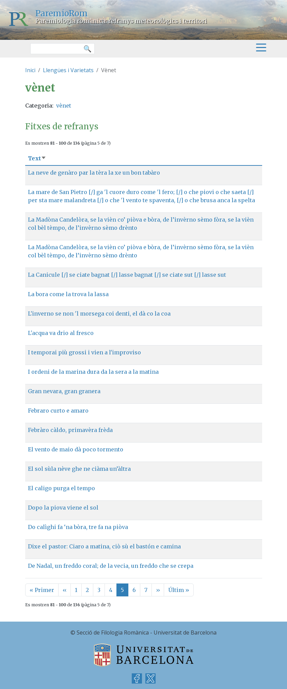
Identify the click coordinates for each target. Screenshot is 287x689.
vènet (63, 105)
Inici (30, 70)
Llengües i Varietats (68, 70)
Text (37, 158)
